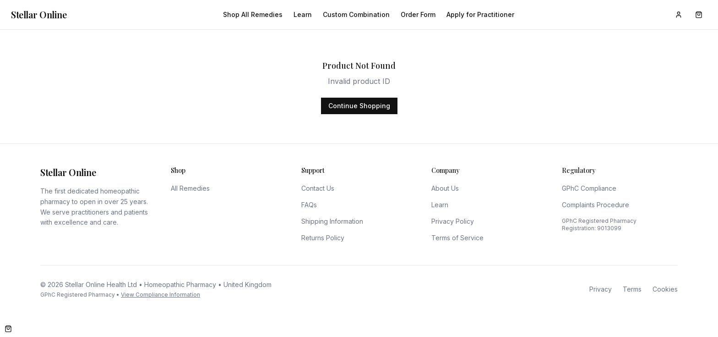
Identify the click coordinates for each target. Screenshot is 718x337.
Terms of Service (457, 238)
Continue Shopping (359, 106)
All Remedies (190, 188)
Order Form (418, 14)
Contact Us (317, 188)
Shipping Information (332, 221)
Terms (632, 289)
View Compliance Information (160, 294)
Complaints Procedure (595, 205)
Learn (303, 14)
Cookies (665, 289)
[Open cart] (8, 328)
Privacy (600, 289)
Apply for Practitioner (480, 14)
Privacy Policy (452, 221)
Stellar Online (38, 14)
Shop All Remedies (253, 14)
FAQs (309, 205)
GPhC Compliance (589, 188)
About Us (445, 188)
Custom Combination (356, 14)
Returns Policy (322, 238)
